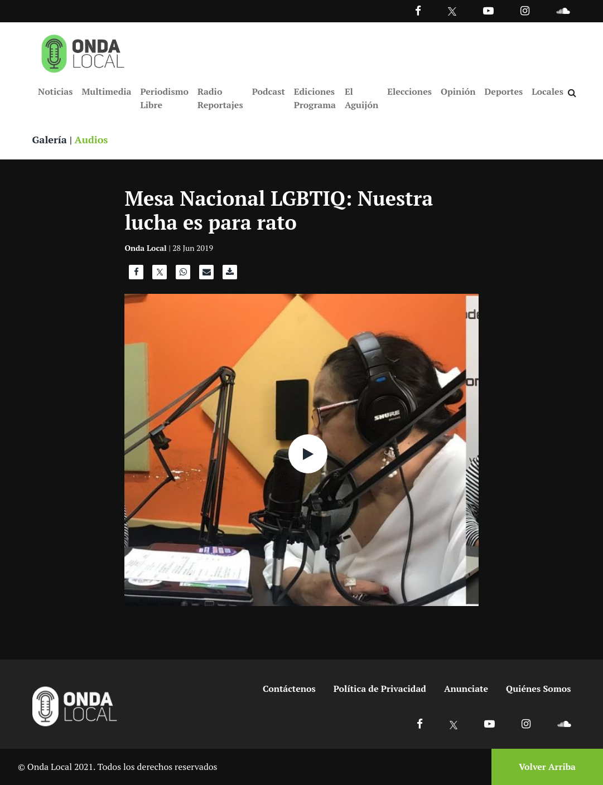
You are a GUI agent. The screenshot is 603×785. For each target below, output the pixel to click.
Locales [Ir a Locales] (547, 91)
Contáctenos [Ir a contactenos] (289, 688)
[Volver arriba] (543, 767)
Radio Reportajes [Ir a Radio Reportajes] (220, 98)
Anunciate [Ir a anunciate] (466, 688)
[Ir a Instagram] (524, 10)
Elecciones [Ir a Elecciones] (409, 91)
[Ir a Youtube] (488, 10)
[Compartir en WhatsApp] (183, 275)
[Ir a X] (454, 723)
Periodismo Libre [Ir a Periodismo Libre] (164, 98)
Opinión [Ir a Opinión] (458, 91)
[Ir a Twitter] (452, 11)
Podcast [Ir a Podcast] (268, 91)
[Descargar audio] (230, 275)
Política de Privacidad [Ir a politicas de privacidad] (380, 688)
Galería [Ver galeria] (49, 139)
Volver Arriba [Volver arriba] (547, 766)
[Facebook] (418, 10)
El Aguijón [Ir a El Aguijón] (361, 98)
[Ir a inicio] (83, 51)
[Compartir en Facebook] (136, 275)
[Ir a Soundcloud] (564, 723)
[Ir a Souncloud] (563, 10)
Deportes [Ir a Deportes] (504, 91)
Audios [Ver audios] (91, 139)
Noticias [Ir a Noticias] (55, 91)
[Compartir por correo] (206, 275)
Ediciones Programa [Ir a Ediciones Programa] (315, 98)
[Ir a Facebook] (420, 723)
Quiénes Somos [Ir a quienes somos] (538, 688)
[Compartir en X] (159, 275)
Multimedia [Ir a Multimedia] (106, 91)
